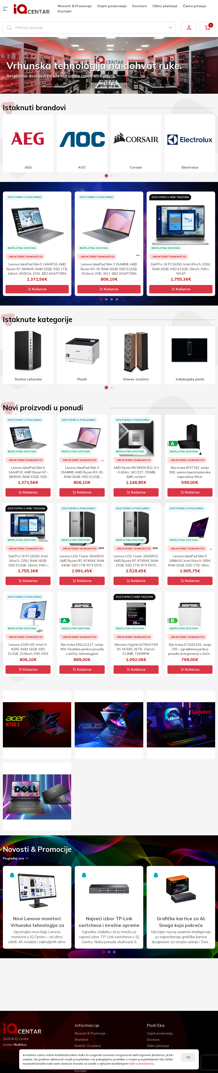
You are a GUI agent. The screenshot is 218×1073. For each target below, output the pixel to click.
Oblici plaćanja (164, 6)
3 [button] (111, 299)
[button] (6, 8)
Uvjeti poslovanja (111, 6)
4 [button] (116, 299)
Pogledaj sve (15, 858)
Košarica (37, 289)
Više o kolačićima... (142, 1063)
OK (188, 1057)
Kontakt (65, 11)
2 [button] (111, 175)
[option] (109, 65)
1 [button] (106, 175)
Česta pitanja (194, 6)
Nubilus (20, 1044)
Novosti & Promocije (75, 6)
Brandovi (82, 1039)
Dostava (139, 6)
